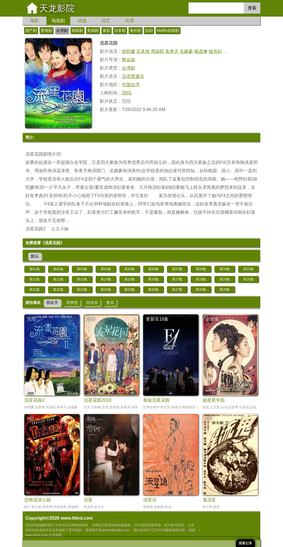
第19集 (224, 279)
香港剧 (46, 30)
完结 (31, 319)
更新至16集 (157, 319)
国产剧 (31, 30)
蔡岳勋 (128, 59)
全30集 (212, 319)
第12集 (58, 279)
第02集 (58, 269)
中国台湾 (131, 84)
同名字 (52, 302)
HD (30, 418)
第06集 (153, 269)
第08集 (201, 269)
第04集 (106, 269)
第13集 (82, 279)
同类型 (72, 302)
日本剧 (120, 30)
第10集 (248, 269)
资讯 (110, 302)
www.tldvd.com (77, 518)
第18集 (201, 279)
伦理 (129, 20)
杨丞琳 (201, 51)
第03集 (82, 269)
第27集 (177, 289)
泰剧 (106, 30)
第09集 (224, 269)
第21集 (34, 289)
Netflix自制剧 (168, 30)
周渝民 (157, 51)
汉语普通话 (133, 76)
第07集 (177, 269)
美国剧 (93, 30)
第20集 (248, 279)
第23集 (82, 289)
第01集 (34, 269)
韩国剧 (77, 30)
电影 (34, 20)
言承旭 (143, 51)
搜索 (252, 8)
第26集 (153, 289)
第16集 (153, 279)
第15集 (129, 279)
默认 (35, 256)
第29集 (224, 289)
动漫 (82, 20)
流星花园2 (35, 228)
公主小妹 (60, 228)
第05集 (129, 269)
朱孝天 (172, 51)
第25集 (129, 289)
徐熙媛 (128, 51)
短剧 (149, 30)
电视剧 (58, 20)
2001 (127, 93)
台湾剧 (62, 30)
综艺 (105, 20)
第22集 (58, 289)
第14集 (106, 279)
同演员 (92, 302)
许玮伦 (230, 51)
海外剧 (135, 30)
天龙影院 (57, 8)
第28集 (201, 289)
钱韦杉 (215, 51)
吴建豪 (186, 51)
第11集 (34, 279)
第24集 (106, 289)
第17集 (177, 279)
